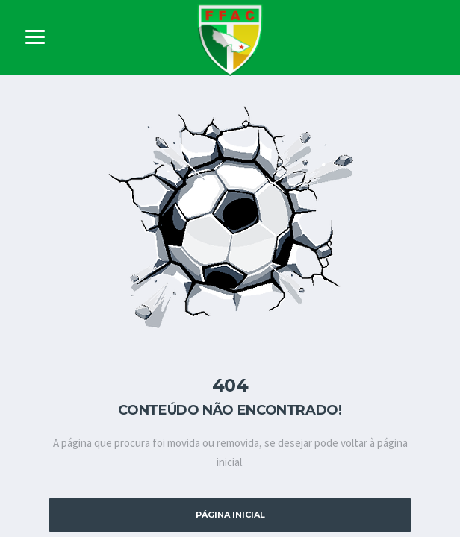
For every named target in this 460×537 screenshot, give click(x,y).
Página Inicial (230, 514)
